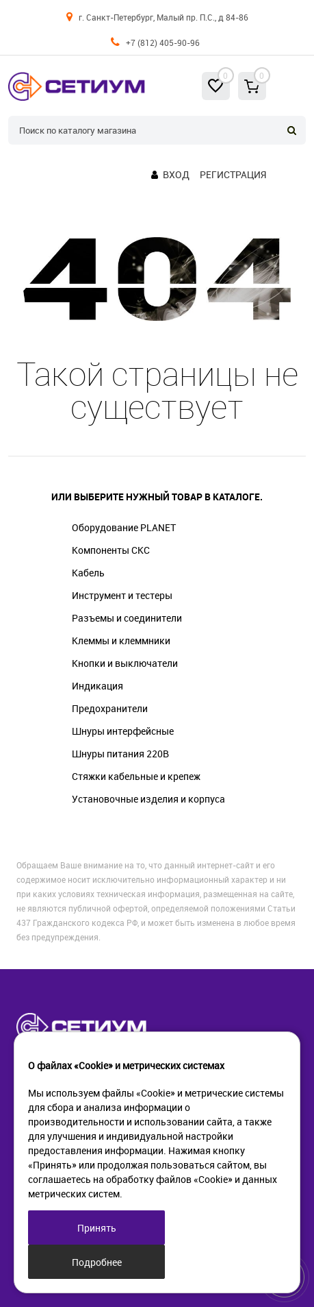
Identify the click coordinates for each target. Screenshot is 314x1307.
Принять (96, 1227)
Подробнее (97, 1262)
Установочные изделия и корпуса (148, 798)
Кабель (88, 572)
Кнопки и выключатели (125, 663)
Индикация (97, 685)
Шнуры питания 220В (120, 753)
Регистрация (233, 174)
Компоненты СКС (111, 550)
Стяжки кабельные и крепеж (136, 776)
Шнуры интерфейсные (123, 730)
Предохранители (110, 708)
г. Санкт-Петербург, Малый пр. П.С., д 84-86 (163, 17)
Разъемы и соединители (127, 617)
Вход (176, 174)
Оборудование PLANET (124, 527)
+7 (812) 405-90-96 (163, 42)
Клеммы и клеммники (121, 640)
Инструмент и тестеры (122, 595)
